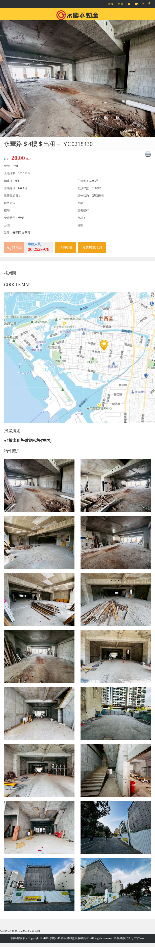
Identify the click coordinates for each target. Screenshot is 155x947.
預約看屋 (65, 247)
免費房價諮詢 (92, 247)
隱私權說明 (18, 938)
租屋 (120, 3)
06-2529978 (38, 249)
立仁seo (139, 938)
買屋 (111, 3)
